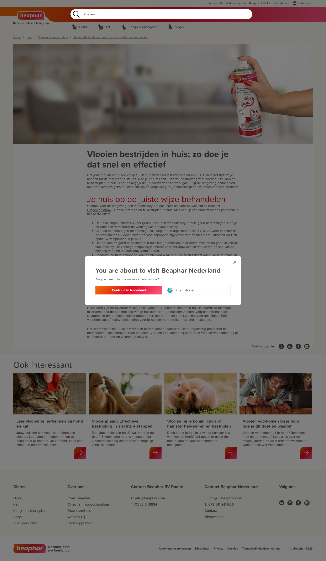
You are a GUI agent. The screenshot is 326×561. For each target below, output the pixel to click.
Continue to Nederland (129, 290)
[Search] (161, 14)
